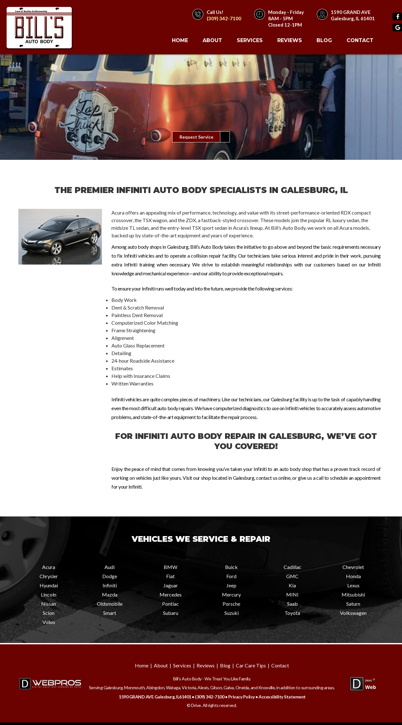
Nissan (48, 604)
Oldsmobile (109, 604)
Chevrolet (353, 567)
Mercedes (171, 594)
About (212, 40)
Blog (324, 40)
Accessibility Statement (282, 696)
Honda (353, 576)
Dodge (109, 576)
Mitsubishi (353, 594)
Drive (196, 705)
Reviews (289, 40)
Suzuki (231, 613)
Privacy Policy (241, 696)
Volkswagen (353, 613)
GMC (292, 576)
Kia (292, 585)
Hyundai (49, 585)
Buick (231, 567)
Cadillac (292, 567)
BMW (170, 567)
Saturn (353, 604)
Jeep (231, 585)
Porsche (231, 604)
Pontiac (170, 604)
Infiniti (110, 585)
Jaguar (170, 585)
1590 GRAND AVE (351, 12)
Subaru (170, 613)
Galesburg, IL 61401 (353, 18)
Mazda (109, 594)
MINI (292, 594)
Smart (109, 613)
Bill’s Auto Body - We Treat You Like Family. (212, 678)
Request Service (196, 137)
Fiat (170, 576)
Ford (231, 576)
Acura (48, 567)
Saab (292, 604)
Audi (109, 567)
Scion (48, 613)
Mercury (231, 594)
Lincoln (48, 594)
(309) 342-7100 (224, 18)
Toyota (292, 613)
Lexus (353, 585)
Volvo (48, 622)
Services (250, 40)
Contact (360, 40)
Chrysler (49, 576)
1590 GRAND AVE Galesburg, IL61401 (155, 696)
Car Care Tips (251, 665)
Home (180, 40)
